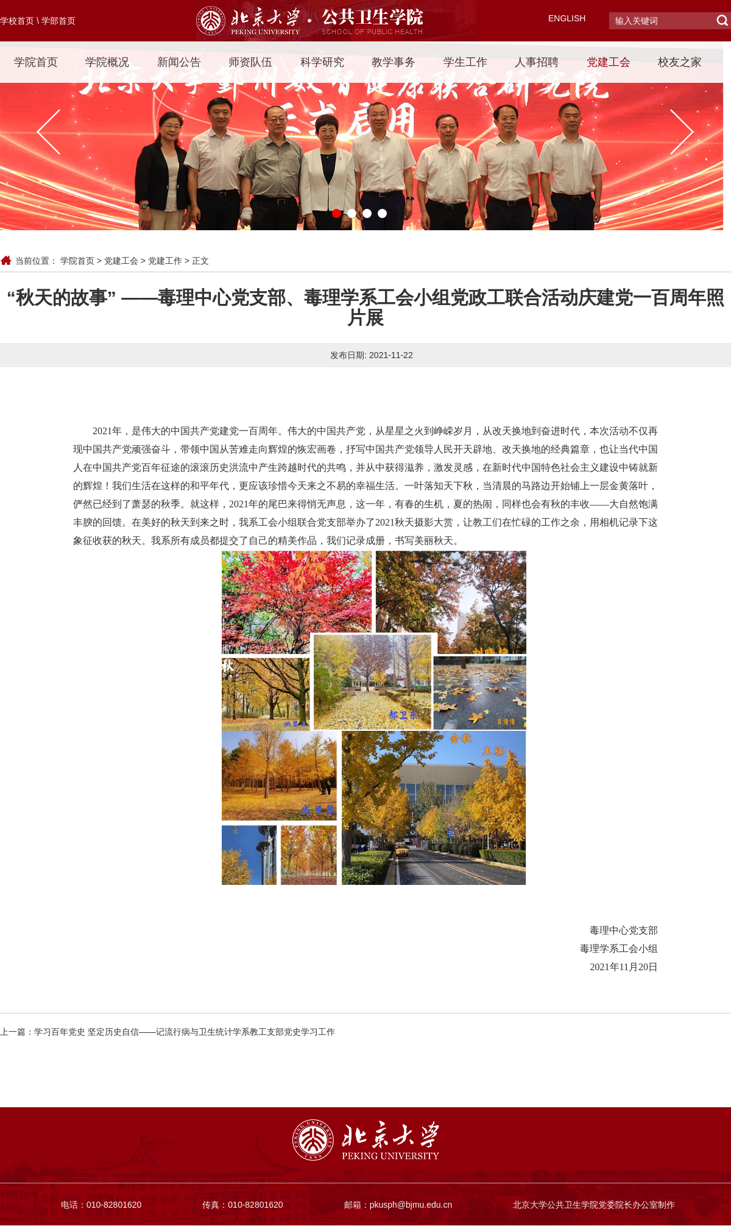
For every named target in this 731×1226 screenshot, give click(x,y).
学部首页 (58, 21)
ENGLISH (566, 18)
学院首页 (36, 62)
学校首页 (17, 21)
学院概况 (107, 62)
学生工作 (465, 62)
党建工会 (608, 62)
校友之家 (680, 62)
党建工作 (165, 261)
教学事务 (393, 62)
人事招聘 (537, 62)
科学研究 (322, 62)
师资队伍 (250, 62)
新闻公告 (179, 62)
